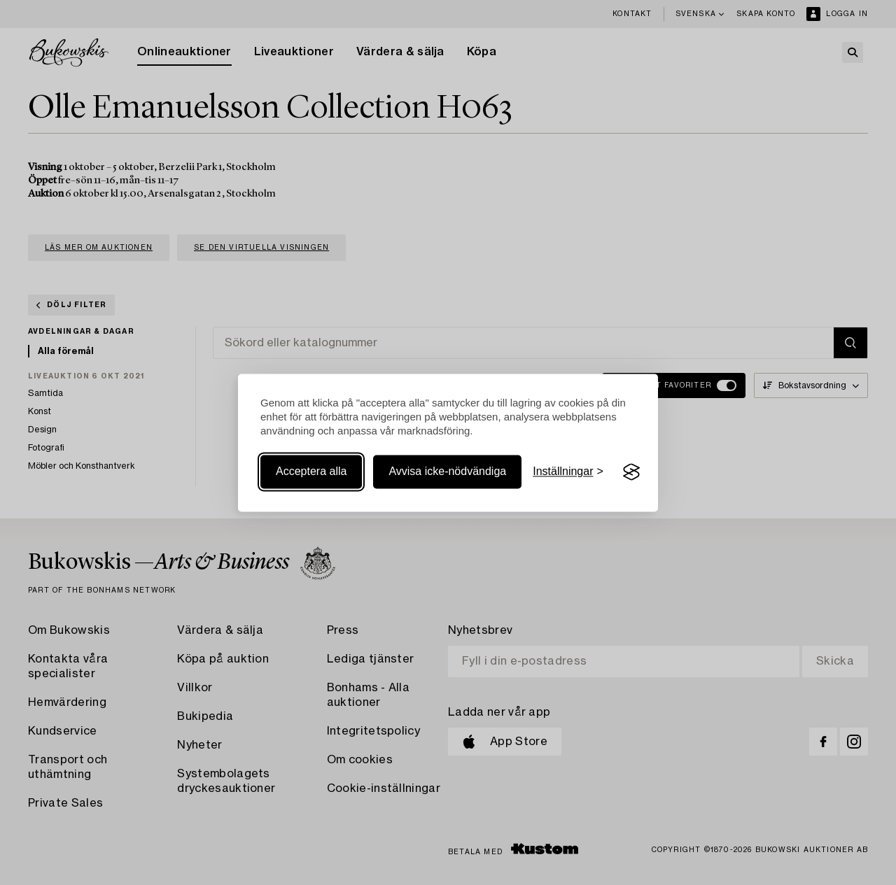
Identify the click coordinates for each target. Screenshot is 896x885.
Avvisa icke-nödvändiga (447, 472)
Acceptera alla (311, 472)
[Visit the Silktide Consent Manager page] (631, 472)
